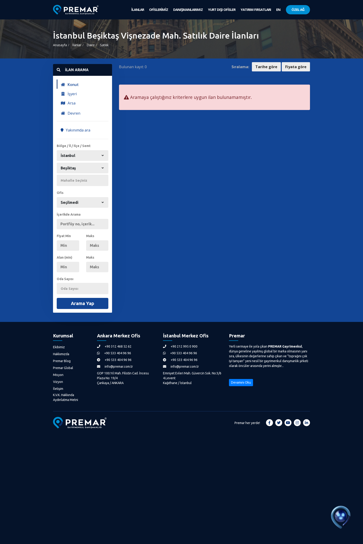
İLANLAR (137, 9)
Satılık (104, 45)
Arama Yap (82, 303)
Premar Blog (62, 361)
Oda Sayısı (65, 279)
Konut (70, 84)
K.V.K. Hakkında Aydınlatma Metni (65, 397)
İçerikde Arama (69, 214)
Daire (91, 45)
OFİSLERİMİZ (158, 9)
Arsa (68, 103)
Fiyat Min (64, 236)
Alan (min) (64, 257)
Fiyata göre (296, 66)
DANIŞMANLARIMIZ (188, 9)
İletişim (58, 389)
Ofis (60, 193)
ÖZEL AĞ (297, 9)
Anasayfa (60, 45)
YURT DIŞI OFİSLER (221, 9)
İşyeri (69, 93)
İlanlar (76, 45)
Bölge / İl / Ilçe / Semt (74, 146)
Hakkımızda (61, 354)
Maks (90, 236)
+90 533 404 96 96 (114, 353)
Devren (70, 113)
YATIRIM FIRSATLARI (256, 9)
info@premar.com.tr (115, 366)
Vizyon (58, 382)
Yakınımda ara (75, 130)
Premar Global (63, 368)
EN (278, 9)
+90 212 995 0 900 (180, 346)
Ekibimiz (59, 347)
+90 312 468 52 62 (114, 346)
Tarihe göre (266, 66)
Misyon (58, 375)
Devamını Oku (241, 382)
